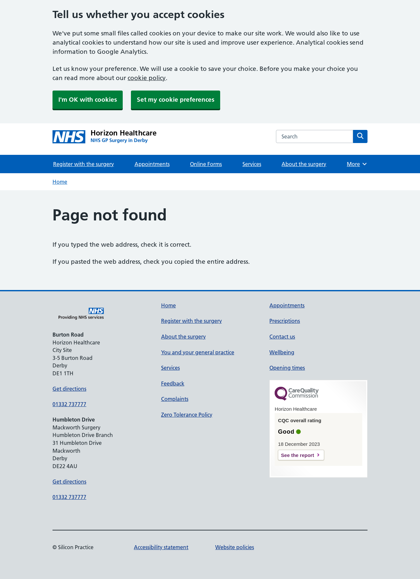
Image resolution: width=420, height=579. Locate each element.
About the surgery (304, 164)
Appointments (152, 164)
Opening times (287, 367)
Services (251, 164)
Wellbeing (281, 352)
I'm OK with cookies (87, 99)
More (357, 164)
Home (59, 181)
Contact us (282, 336)
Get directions (69, 388)
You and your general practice (197, 352)
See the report (297, 455)
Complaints (174, 399)
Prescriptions (284, 321)
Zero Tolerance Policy (186, 414)
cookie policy (147, 78)
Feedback (172, 383)
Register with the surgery (83, 164)
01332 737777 (69, 404)
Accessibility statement (161, 547)
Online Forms (206, 164)
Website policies (234, 547)
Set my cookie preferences (175, 99)
